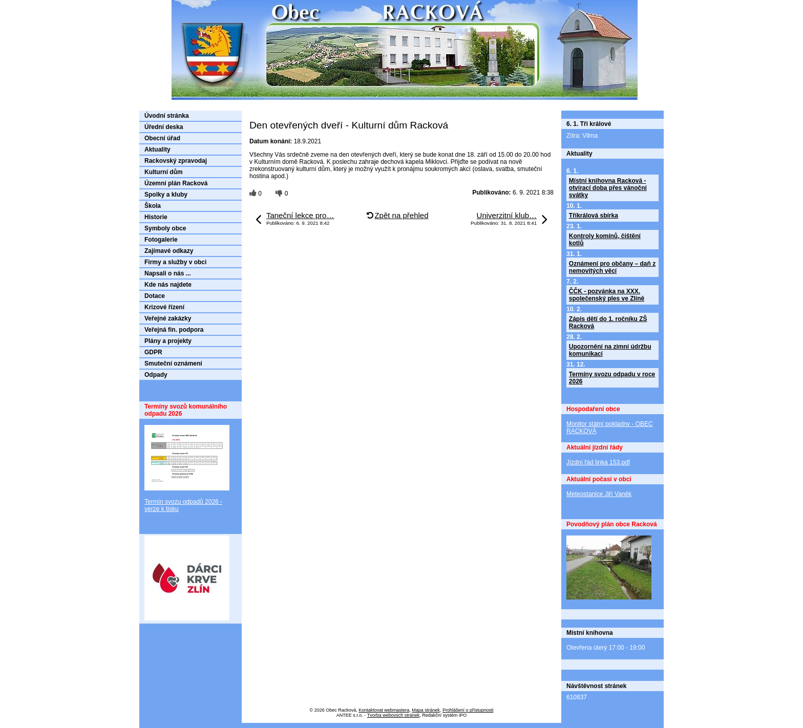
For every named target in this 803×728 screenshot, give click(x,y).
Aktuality (157, 149)
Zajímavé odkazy (168, 250)
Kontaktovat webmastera (383, 710)
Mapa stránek (426, 710)
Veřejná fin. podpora (173, 329)
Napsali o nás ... (167, 273)
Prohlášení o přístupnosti (468, 710)
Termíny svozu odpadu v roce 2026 (612, 378)
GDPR (153, 352)
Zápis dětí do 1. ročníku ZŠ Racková (608, 322)
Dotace (154, 295)
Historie (155, 217)
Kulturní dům (163, 172)
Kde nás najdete (168, 284)
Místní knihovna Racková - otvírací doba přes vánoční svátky (608, 188)
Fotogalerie (161, 239)
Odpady (155, 374)
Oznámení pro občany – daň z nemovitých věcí (612, 267)
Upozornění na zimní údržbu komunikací (610, 350)
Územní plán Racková (175, 183)
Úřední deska (163, 127)
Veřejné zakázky (167, 318)
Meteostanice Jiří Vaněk (598, 494)
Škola (152, 205)
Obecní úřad (162, 138)
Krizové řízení (164, 307)
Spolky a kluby (165, 194)
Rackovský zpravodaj (175, 160)
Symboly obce (165, 228)
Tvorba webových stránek (393, 715)
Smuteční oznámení (173, 363)
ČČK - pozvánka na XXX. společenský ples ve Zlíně (606, 295)
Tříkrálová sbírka (593, 215)
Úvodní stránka (166, 115)
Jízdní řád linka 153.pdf (598, 462)
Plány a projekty (168, 341)
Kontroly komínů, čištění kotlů (605, 239)
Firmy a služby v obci (175, 262)
